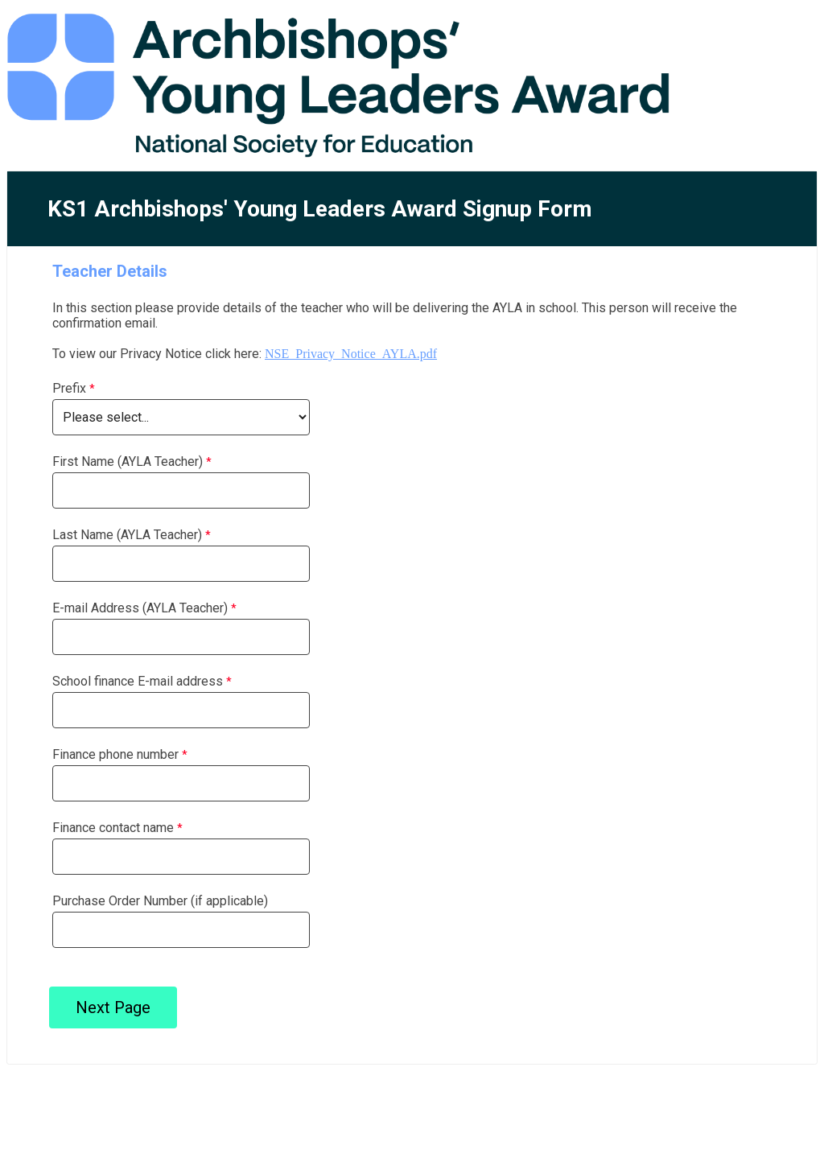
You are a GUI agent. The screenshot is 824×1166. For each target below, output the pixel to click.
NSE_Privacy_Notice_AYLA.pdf (351, 354)
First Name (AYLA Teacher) (127, 461)
